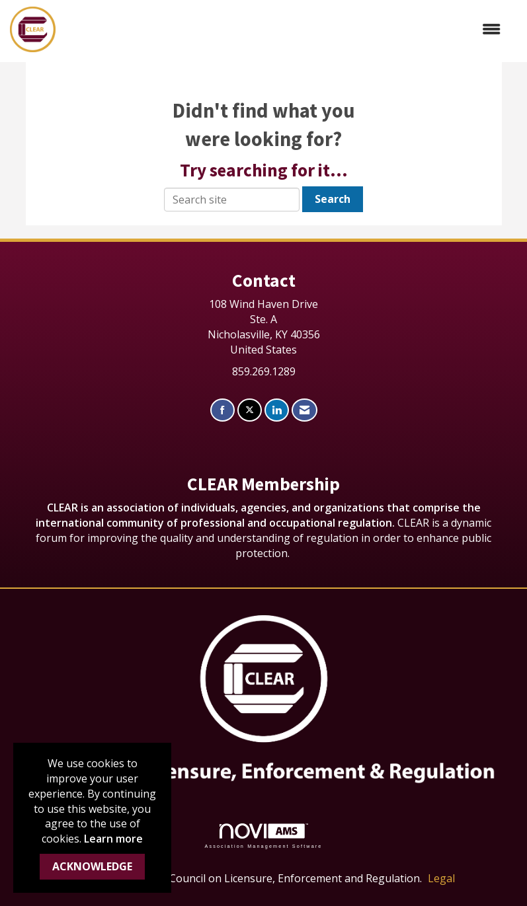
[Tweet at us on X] (249, 410)
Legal (441, 878)
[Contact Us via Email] (304, 410)
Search (332, 199)
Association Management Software (263, 835)
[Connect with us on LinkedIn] (276, 410)
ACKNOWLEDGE (92, 866)
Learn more (113, 838)
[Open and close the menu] (284, 29)
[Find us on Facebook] (222, 410)
